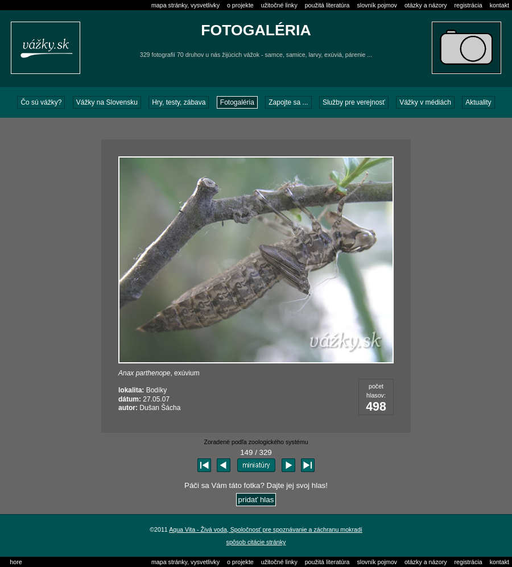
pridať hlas (256, 499)
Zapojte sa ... (288, 102)
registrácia (468, 5)
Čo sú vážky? (40, 102)
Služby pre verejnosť (354, 102)
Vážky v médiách (425, 102)
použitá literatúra (327, 5)
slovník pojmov (377, 5)
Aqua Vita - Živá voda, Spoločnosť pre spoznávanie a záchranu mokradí (265, 529)
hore (16, 561)
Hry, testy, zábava (178, 102)
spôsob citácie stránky (256, 542)
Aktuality (478, 102)
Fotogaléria (237, 102)
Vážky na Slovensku (107, 102)
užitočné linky (279, 5)
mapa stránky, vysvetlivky (185, 5)
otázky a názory (425, 5)
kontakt (499, 5)
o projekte (240, 5)
